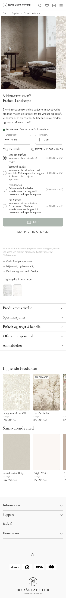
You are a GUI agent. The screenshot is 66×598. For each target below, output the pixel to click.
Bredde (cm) (11, 134)
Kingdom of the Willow (16, 413)
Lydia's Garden (41, 413)
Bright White (40, 473)
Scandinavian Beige (14, 473)
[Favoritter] (47, 5)
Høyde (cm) (43, 134)
